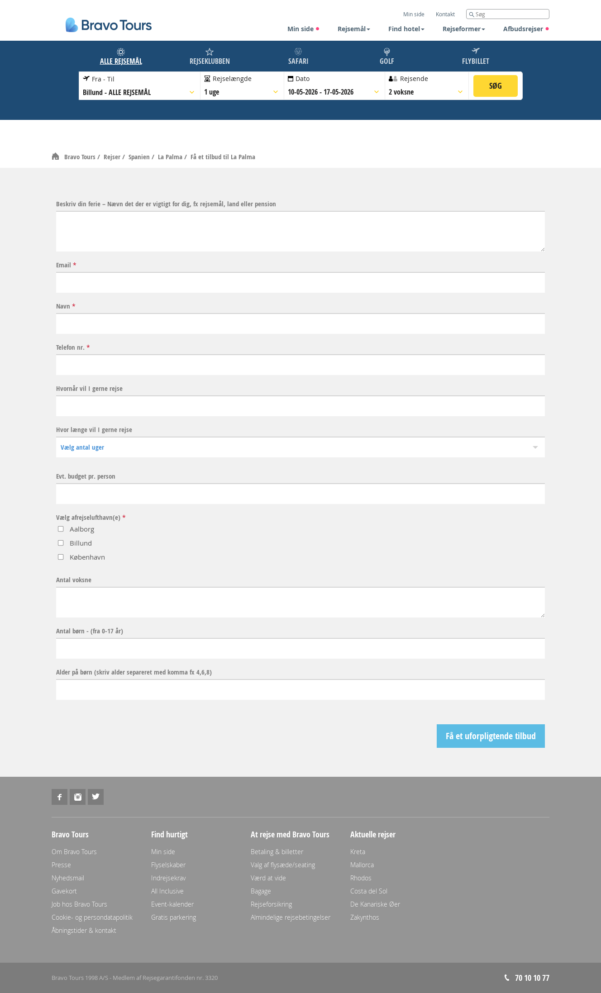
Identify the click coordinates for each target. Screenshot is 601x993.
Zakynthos (364, 917)
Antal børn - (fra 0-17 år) (89, 631)
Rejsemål (354, 28)
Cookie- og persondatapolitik (92, 917)
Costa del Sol (368, 891)
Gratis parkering (173, 917)
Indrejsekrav (168, 878)
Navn (66, 306)
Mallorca (362, 864)
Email (66, 265)
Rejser (113, 157)
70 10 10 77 (532, 977)
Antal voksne (73, 579)
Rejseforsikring (271, 904)
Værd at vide (268, 878)
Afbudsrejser (526, 28)
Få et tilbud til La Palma (223, 157)
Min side (303, 28)
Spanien (140, 157)
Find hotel (406, 28)
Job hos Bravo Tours (79, 904)
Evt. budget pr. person (85, 476)
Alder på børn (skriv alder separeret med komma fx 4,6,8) (134, 672)
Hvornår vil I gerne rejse (89, 388)
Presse (61, 864)
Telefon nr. (73, 347)
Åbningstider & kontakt (84, 930)
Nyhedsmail (68, 878)
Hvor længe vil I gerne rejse (94, 429)
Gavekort (64, 891)
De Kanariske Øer (375, 904)
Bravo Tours (80, 157)
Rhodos (361, 878)
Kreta (357, 851)
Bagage (261, 891)
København (87, 556)
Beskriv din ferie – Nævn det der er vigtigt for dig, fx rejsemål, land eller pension (166, 204)
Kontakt (445, 14)
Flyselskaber (168, 864)
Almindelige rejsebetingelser (290, 917)
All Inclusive (167, 891)
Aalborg (82, 528)
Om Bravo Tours (74, 851)
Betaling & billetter (277, 851)
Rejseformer (464, 28)
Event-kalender (172, 904)
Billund (81, 542)
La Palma (171, 157)
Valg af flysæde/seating (283, 864)
